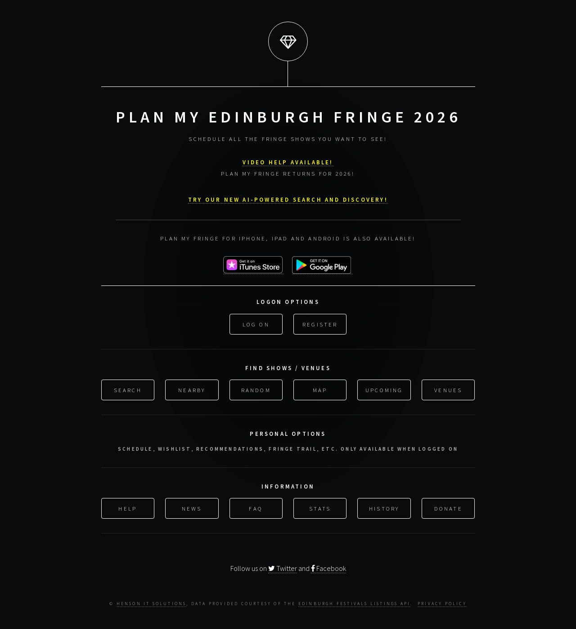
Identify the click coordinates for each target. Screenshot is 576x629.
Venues (448, 388)
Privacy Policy (442, 603)
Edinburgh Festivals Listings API (354, 603)
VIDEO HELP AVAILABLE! (288, 160)
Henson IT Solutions (152, 603)
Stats (320, 507)
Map (320, 388)
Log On (256, 322)
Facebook (328, 567)
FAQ (256, 507)
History (384, 507)
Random (256, 388)
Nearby (191, 388)
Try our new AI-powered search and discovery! (288, 198)
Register (320, 322)
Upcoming (384, 388)
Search (128, 388)
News (192, 507)
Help (127, 507)
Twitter (282, 567)
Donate (448, 507)
